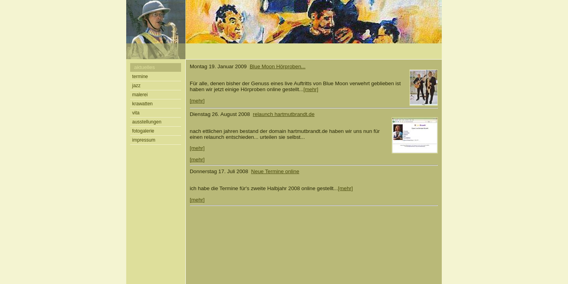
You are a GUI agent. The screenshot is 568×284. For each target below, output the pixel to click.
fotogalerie (143, 131)
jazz (136, 85)
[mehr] (310, 89)
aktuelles (144, 67)
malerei (140, 94)
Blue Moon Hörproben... (278, 66)
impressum (143, 140)
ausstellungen (146, 122)
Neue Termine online (275, 171)
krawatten (142, 103)
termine (140, 76)
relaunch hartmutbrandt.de (283, 114)
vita (136, 113)
